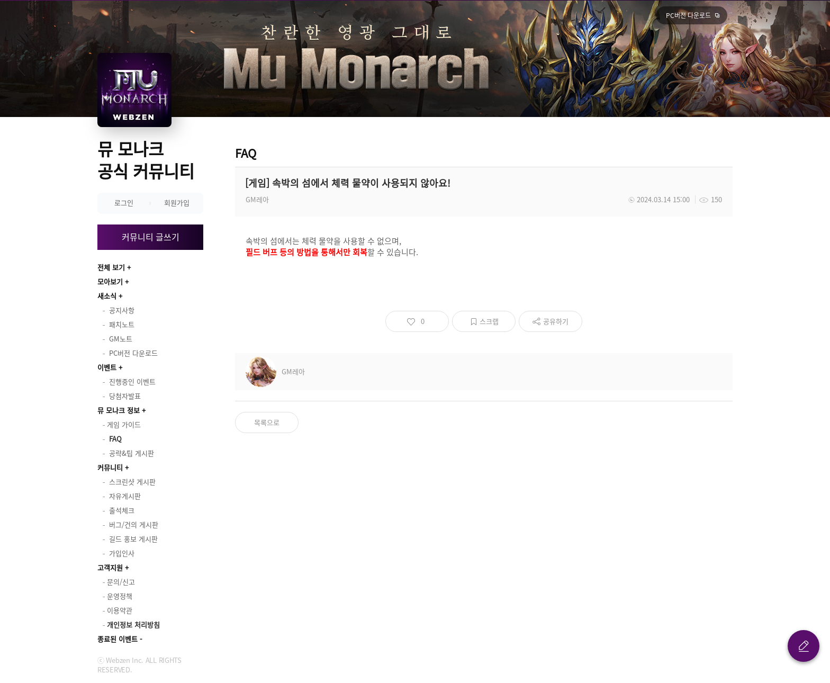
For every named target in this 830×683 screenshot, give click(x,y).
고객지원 (110, 567)
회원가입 (177, 202)
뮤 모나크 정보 (118, 410)
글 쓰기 (803, 646)
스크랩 (489, 321)
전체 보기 (111, 267)
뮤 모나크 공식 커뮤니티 (145, 159)
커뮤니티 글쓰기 (150, 236)
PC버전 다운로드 (688, 15)
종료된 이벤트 (117, 639)
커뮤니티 (110, 467)
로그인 (123, 202)
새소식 (106, 296)
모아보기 (110, 281)
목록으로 (266, 422)
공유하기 (556, 321)
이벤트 (106, 367)
